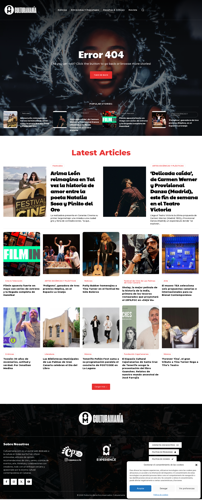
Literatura (49, 355)
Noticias (88, 282)
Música (87, 355)
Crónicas (9, 355)
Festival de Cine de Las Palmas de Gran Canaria (139, 283)
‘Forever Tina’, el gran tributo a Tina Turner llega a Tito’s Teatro (180, 362)
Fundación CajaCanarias (136, 355)
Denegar (163, 488)
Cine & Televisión (127, 113)
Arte (166, 282)
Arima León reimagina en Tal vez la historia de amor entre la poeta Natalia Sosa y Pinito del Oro (34, 122)
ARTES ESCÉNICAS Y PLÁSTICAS (80, 114)
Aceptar (140, 488)
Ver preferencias (187, 488)
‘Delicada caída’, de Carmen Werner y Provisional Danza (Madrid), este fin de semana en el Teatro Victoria (84, 124)
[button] (196, 465)
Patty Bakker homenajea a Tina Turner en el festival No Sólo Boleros (101, 289)
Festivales (26, 113)
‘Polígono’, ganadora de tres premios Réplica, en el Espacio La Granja (184, 123)
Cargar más (101, 387)
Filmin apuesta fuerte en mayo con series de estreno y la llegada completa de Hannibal (133, 122)
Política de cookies (160, 495)
